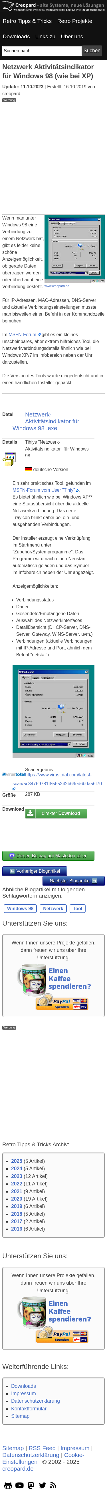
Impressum (23, 1393)
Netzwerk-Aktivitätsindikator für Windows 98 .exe (46, 421)
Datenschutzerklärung (35, 1401)
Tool (77, 908)
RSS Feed (42, 1448)
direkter (61, 813)
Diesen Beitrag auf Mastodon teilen (48, 856)
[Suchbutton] (92, 50)
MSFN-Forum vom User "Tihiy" (44, 490)
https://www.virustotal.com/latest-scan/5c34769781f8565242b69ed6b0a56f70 (57, 779)
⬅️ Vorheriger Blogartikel (34, 871)
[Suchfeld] (42, 51)
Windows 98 (20, 908)
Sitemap (20, 1416)
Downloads (23, 1386)
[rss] (54, 1486)
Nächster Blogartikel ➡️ (74, 880)
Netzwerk (53, 908)
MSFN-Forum (22, 334)
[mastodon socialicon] (31, 1486)
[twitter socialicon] (43, 1486)
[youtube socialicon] (19, 1486)
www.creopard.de (57, 286)
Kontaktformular (29, 1409)
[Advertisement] (53, 156)
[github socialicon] (8, 1486)
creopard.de (18, 1468)
